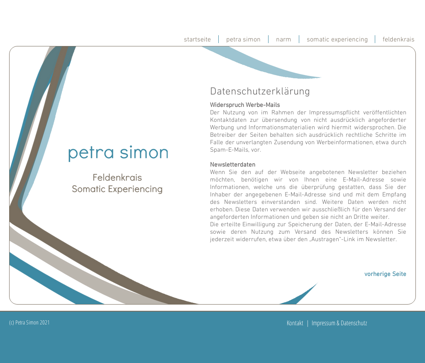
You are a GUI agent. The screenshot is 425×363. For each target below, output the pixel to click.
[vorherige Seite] (383, 274)
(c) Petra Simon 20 (27, 322)
